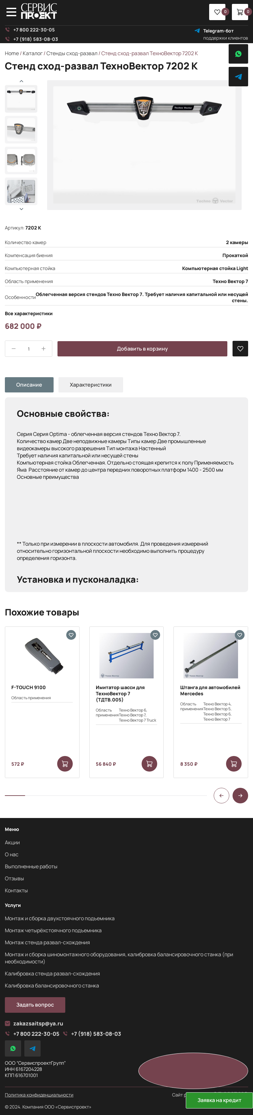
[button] (21, 209)
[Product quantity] (28, 349)
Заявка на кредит (219, 1100)
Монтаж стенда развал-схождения (47, 942)
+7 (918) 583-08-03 (31, 39)
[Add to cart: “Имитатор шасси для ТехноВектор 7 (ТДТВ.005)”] (149, 764)
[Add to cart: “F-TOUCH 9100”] (65, 764)
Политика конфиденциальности (39, 1095)
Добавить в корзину (142, 348)
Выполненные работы (31, 866)
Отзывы (14, 878)
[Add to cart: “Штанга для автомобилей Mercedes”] (234, 764)
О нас (12, 854)
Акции (12, 842)
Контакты (16, 890)
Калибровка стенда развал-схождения (52, 973)
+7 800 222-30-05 (30, 30)
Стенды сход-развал (71, 53)
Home (12, 53)
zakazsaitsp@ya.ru (34, 1023)
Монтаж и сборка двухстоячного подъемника (60, 918)
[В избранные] (240, 348)
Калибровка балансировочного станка (52, 985)
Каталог (33, 53)
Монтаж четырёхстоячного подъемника (53, 930)
